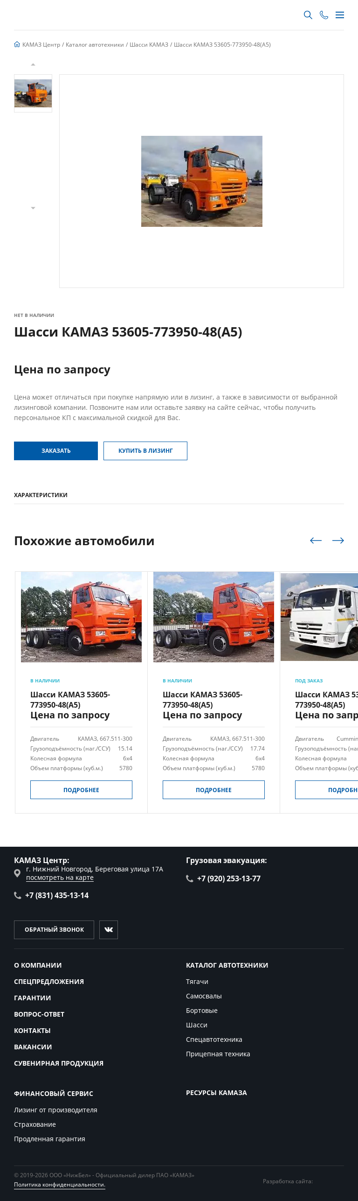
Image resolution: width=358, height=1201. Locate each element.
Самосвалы (204, 995)
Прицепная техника (218, 1053)
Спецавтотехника (214, 1039)
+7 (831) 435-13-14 (51, 895)
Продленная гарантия (49, 1138)
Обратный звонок (54, 930)
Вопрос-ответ (39, 1014)
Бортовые (202, 1010)
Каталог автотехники (227, 965)
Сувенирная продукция (58, 1063)
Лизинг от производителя (55, 1109)
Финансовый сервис (53, 1093)
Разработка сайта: (303, 1181)
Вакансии (33, 1046)
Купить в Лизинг (145, 451)
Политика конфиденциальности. (59, 1184)
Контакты (32, 1030)
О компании (38, 965)
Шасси (196, 1024)
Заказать (56, 451)
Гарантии (32, 997)
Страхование (35, 1124)
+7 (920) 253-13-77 (223, 878)
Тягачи (197, 981)
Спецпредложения (49, 981)
